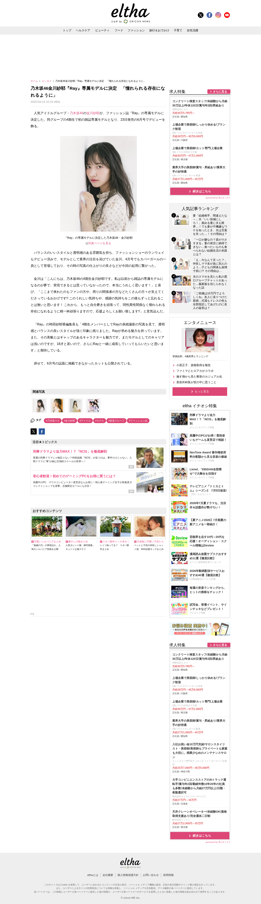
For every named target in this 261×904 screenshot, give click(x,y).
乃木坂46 (76, 113)
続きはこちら (202, 191)
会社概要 (108, 875)
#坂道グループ (116, 420)
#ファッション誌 (138, 420)
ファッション (136, 30)
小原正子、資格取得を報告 (193, 365)
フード (119, 30)
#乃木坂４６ (53, 420)
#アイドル (85, 420)
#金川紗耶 (69, 420)
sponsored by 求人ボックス (218, 198)
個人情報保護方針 (128, 875)
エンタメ (47, 81)
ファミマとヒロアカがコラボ (194, 370)
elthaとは (92, 875)
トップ (67, 30)
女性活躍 (192, 30)
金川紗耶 (93, 113)
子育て (178, 30)
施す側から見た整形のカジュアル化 (199, 376)
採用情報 (168, 875)
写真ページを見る (99, 243)
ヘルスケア (83, 30)
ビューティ (102, 30)
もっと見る (202, 391)
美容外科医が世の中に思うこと (196, 382)
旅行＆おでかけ (159, 30)
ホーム (35, 81)
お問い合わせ (151, 875)
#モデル (99, 420)
